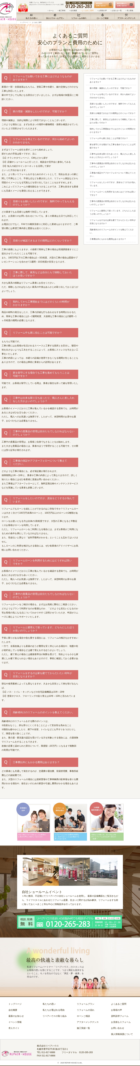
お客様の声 (116, 1010)
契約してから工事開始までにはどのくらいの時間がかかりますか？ (113, 130)
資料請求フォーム (120, 1016)
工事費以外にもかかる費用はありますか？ (108, 239)
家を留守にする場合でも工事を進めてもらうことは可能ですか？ (113, 146)
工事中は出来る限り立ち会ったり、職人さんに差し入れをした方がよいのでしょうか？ (113, 155)
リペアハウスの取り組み (55, 1016)
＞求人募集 (129, 11)
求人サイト (13, 1028)
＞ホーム (50, 11)
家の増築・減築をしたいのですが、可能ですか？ (111, 88)
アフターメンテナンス (88, 1022)
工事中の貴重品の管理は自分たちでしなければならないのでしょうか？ (113, 165)
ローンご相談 (83, 1016)
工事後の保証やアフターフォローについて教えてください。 (113, 174)
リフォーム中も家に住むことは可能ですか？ (109, 138)
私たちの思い (49, 1004)
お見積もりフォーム (121, 1022)
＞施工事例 (61, 11)
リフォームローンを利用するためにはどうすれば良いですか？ (113, 193)
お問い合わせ (117, 1028)
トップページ (24, 22)
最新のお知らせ (16, 1016)
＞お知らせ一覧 (116, 11)
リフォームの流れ (85, 1010)
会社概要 (12, 1010)
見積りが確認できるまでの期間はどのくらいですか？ (113, 113)
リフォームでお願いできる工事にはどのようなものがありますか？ (113, 80)
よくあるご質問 (36, 22)
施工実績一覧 (83, 1028)
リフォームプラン (85, 1004)
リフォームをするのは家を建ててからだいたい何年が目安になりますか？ (113, 222)
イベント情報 (15, 1022)
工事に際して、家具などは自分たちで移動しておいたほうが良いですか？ (113, 121)
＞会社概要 (73, 11)
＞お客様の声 (102, 11)
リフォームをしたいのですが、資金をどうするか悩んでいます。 (113, 184)
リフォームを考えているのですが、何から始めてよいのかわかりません (113, 96)
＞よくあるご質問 (87, 11)
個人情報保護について (122, 1034)
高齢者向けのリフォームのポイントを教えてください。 (112, 231)
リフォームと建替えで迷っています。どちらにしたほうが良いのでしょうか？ (113, 212)
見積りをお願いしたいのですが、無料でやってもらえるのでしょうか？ (113, 105)
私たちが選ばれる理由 (54, 1010)
